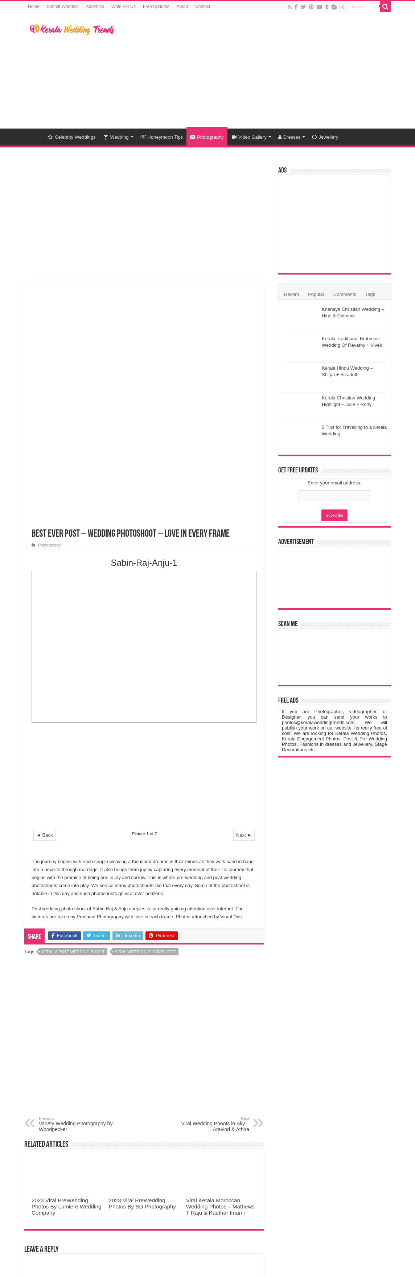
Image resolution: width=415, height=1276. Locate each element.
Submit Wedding (63, 6)
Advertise (95, 6)
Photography (207, 137)
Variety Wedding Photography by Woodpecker (76, 890)
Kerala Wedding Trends (333, 1222)
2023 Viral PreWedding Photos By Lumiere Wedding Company (66, 972)
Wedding (115, 137)
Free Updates (156, 6)
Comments (344, 294)
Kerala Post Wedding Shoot (73, 717)
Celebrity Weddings (71, 137)
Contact (202, 6)
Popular (316, 294)
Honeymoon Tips (161, 137)
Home (34, 6)
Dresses (289, 137)
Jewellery (325, 137)
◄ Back (44, 600)
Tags (370, 294)
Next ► (244, 600)
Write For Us (123, 6)
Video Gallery (249, 137)
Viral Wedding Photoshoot (145, 717)
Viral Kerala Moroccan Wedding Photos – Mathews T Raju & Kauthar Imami (220, 972)
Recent (291, 294)
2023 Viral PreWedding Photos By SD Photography (142, 969)
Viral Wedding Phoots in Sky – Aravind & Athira (212, 890)
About (182, 6)
